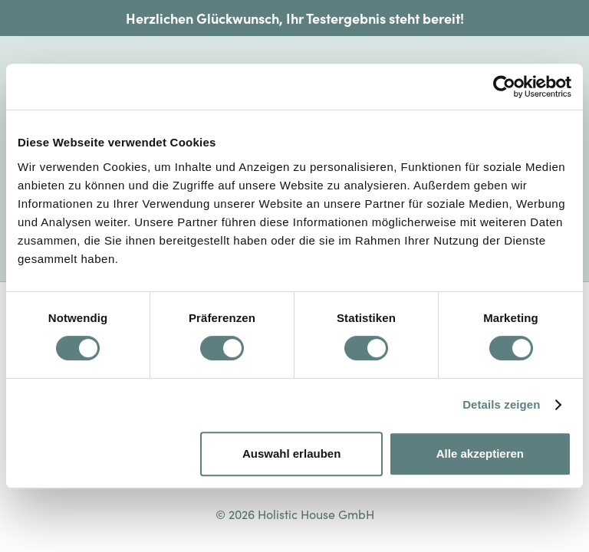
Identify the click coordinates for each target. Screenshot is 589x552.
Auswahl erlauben (291, 453)
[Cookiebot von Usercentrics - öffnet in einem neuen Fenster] (504, 86)
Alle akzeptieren (480, 453)
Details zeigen (501, 404)
